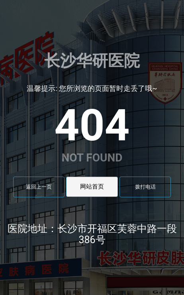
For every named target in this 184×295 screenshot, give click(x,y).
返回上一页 (39, 187)
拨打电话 (145, 187)
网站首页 (92, 186)
